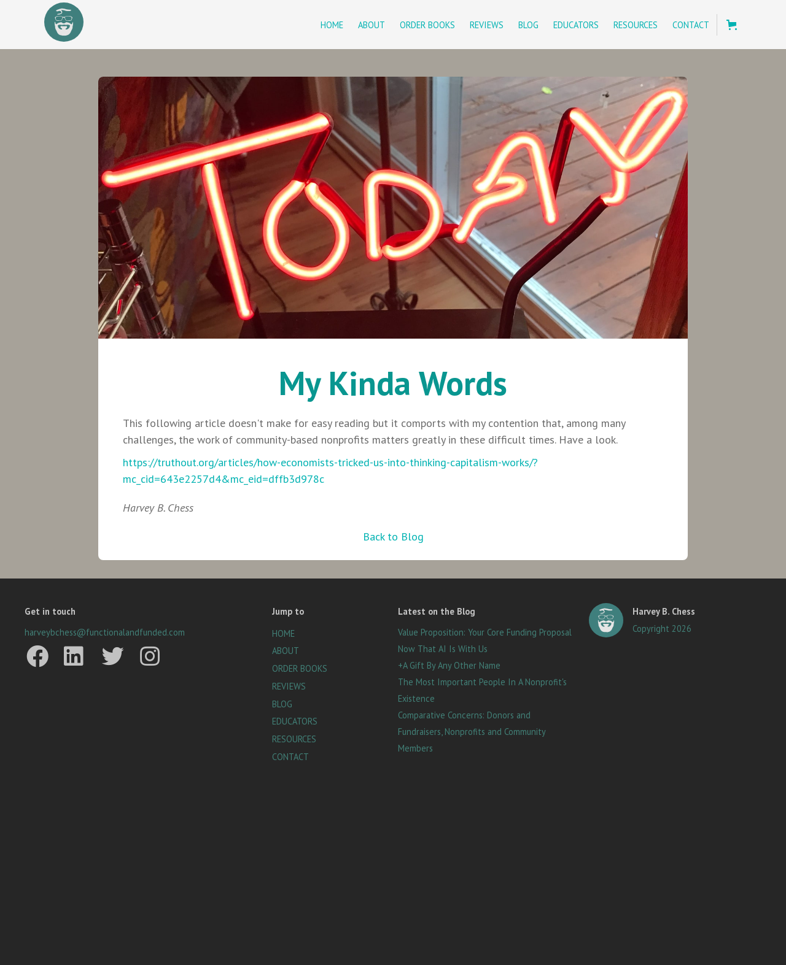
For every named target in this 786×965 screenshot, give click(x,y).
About (371, 25)
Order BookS (427, 25)
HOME (283, 633)
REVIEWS (289, 686)
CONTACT (290, 757)
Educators (576, 25)
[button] (732, 25)
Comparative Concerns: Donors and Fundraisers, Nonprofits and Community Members (471, 731)
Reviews (487, 25)
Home (332, 25)
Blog (528, 25)
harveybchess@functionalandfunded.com (105, 632)
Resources (635, 25)
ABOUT (285, 650)
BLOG (282, 704)
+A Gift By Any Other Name (449, 665)
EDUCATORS (294, 721)
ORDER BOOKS (299, 668)
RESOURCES (294, 739)
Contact (690, 25)
